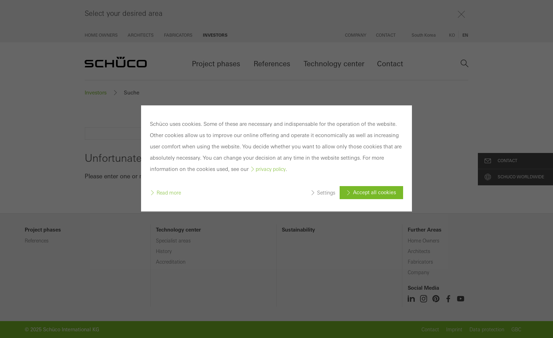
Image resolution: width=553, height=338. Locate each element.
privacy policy (271, 169)
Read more (169, 192)
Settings (326, 192)
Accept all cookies (374, 192)
